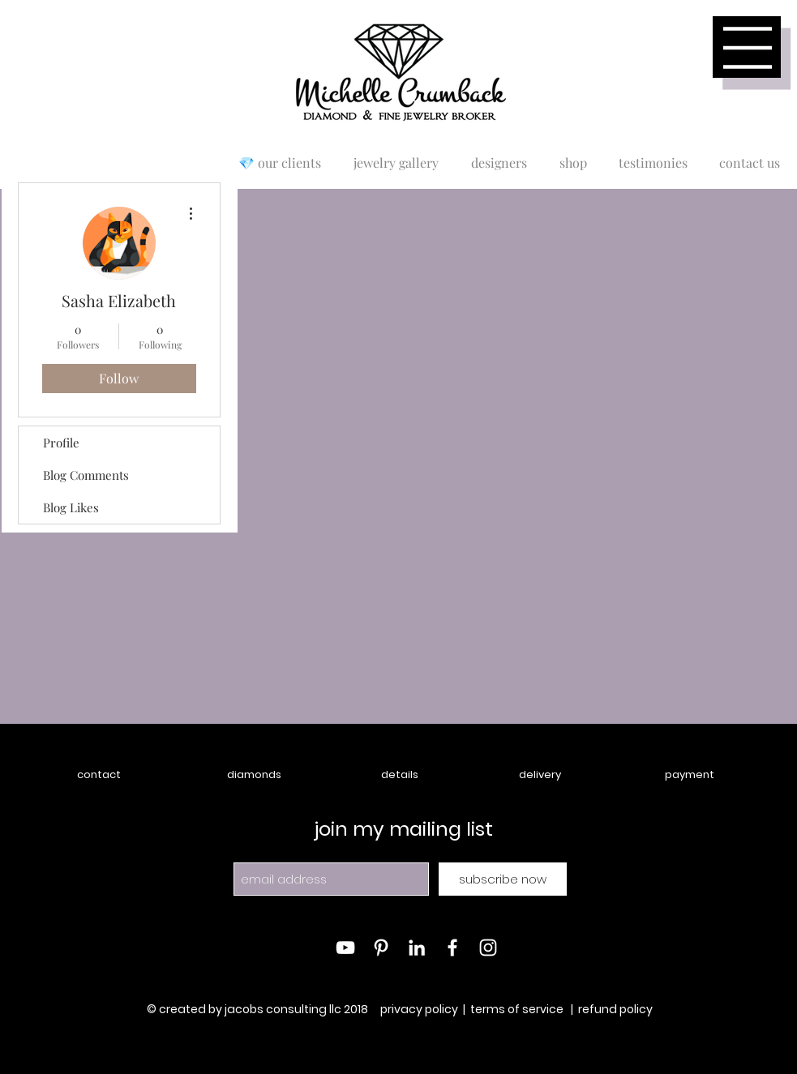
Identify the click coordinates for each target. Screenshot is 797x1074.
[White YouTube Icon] (345, 947)
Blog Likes (71, 507)
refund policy (615, 1009)
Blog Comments (86, 475)
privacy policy (419, 1009)
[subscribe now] (503, 879)
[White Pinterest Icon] (381, 947)
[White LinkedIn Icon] (416, 947)
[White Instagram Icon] (488, 947)
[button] (747, 48)
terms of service (516, 1009)
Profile (61, 442)
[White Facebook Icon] (452, 947)
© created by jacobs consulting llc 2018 (259, 1009)
